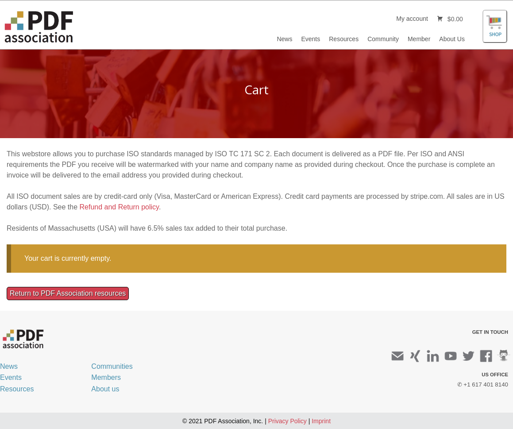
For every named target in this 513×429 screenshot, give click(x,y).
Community (383, 39)
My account (412, 18)
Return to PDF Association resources (68, 293)
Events (310, 39)
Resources (344, 39)
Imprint (321, 421)
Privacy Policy (287, 421)
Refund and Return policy (119, 207)
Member (419, 39)
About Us (452, 39)
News (284, 39)
